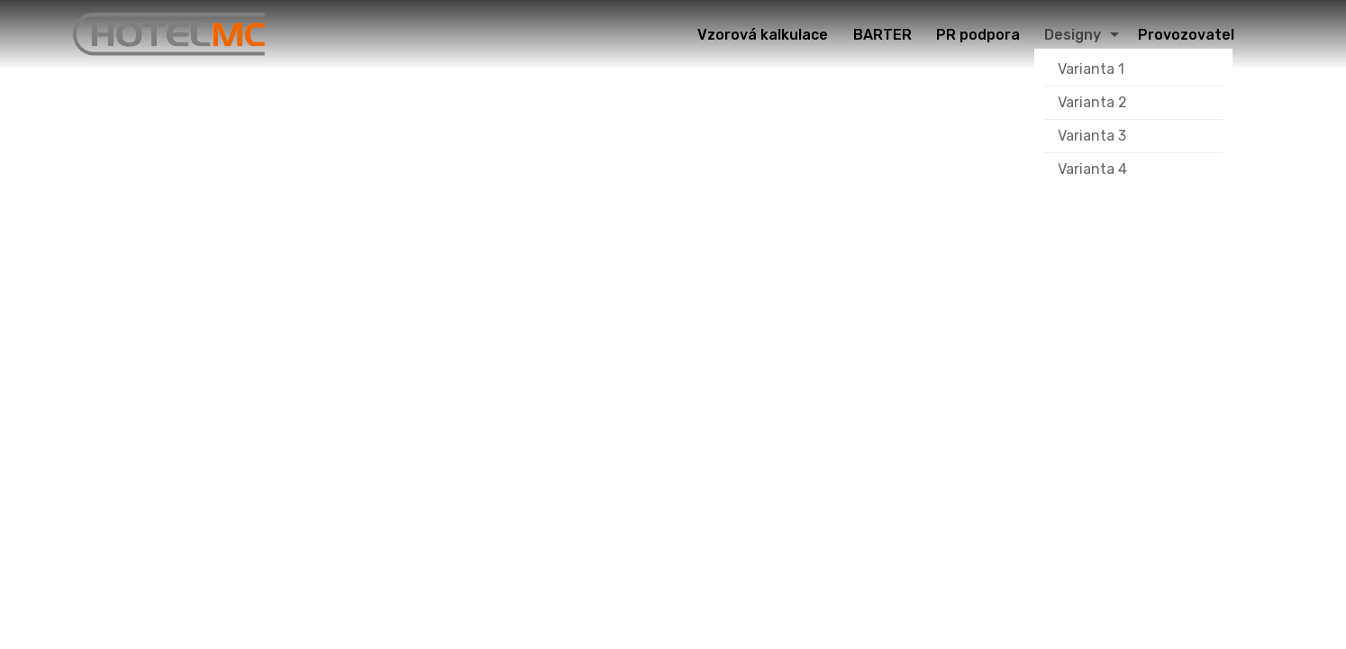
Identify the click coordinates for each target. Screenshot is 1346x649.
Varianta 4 (1092, 169)
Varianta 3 (1092, 135)
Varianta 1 (1091, 69)
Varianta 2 (1092, 102)
